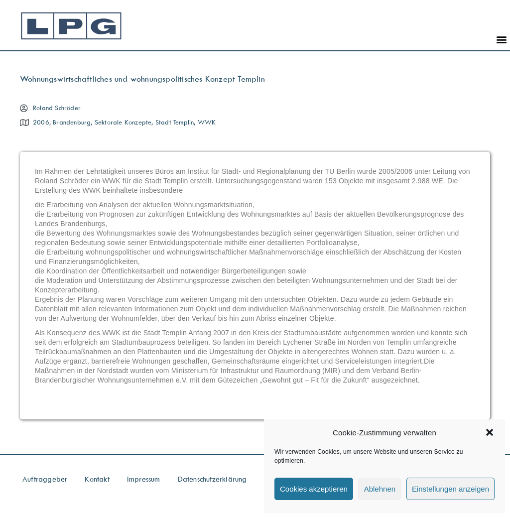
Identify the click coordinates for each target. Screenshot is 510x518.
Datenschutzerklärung (212, 479)
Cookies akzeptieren (314, 489)
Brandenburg (72, 122)
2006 (41, 122)
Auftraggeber (44, 479)
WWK (207, 122)
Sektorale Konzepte (123, 122)
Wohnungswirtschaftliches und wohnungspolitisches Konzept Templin (142, 79)
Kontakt (97, 479)
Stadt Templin (174, 122)
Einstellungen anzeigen (450, 489)
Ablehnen (379, 489)
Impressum (143, 479)
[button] (490, 432)
